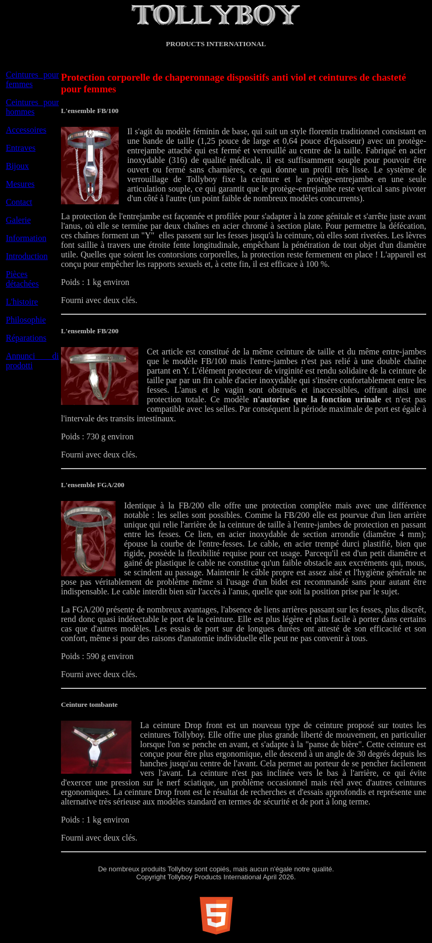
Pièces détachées (22, 279)
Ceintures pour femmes (32, 79)
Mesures (20, 183)
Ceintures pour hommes (32, 107)
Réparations (26, 337)
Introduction (27, 256)
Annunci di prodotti (32, 360)
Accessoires (26, 129)
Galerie (18, 219)
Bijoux (17, 165)
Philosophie (26, 319)
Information (26, 238)
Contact (19, 201)
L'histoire (22, 301)
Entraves (21, 147)
